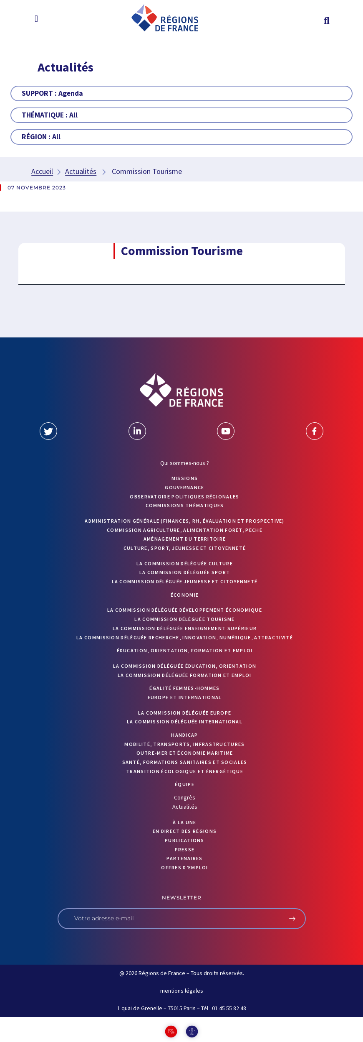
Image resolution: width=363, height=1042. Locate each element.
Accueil (42, 171)
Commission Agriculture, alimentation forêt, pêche (184, 530)
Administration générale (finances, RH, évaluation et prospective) (185, 521)
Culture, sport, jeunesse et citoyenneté (185, 548)
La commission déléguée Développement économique (184, 610)
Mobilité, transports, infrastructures (184, 744)
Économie (185, 595)
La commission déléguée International (184, 721)
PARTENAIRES (184, 858)
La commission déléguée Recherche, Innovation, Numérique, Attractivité (184, 637)
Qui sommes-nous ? (184, 463)
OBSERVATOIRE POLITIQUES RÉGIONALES (184, 496)
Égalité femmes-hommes (184, 688)
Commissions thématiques (185, 505)
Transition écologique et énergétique (184, 771)
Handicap (184, 735)
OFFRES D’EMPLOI (184, 867)
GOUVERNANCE (184, 487)
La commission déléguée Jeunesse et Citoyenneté (185, 581)
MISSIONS (184, 478)
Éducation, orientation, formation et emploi (185, 650)
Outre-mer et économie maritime (184, 753)
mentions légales (181, 990)
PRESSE (185, 849)
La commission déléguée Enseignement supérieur (185, 628)
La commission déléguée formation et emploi (185, 675)
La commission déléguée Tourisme (184, 619)
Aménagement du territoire (185, 539)
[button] (36, 18)
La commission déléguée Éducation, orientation (185, 666)
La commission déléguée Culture (184, 563)
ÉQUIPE (184, 784)
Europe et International (185, 697)
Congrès (184, 797)
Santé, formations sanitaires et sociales (184, 762)
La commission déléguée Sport (184, 572)
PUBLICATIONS (184, 840)
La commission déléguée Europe (185, 713)
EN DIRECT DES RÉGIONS (185, 831)
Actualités (80, 171)
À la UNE (184, 822)
